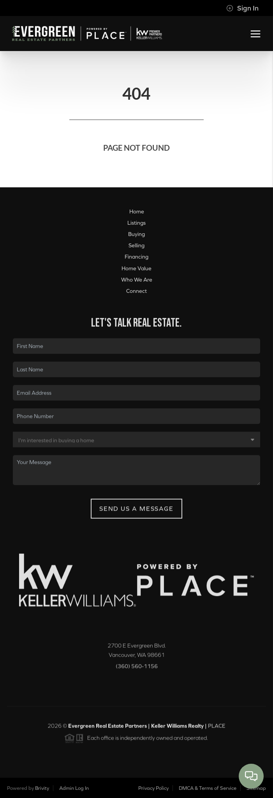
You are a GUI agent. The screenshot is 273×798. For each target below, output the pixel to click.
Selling (136, 245)
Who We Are (136, 280)
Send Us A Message (136, 512)
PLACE (216, 730)
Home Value (136, 268)
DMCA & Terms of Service (207, 788)
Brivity (42, 788)
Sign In (242, 8)
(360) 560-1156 (137, 670)
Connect (136, 291)
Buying (136, 234)
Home (136, 211)
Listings (136, 223)
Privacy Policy (153, 788)
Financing (136, 257)
